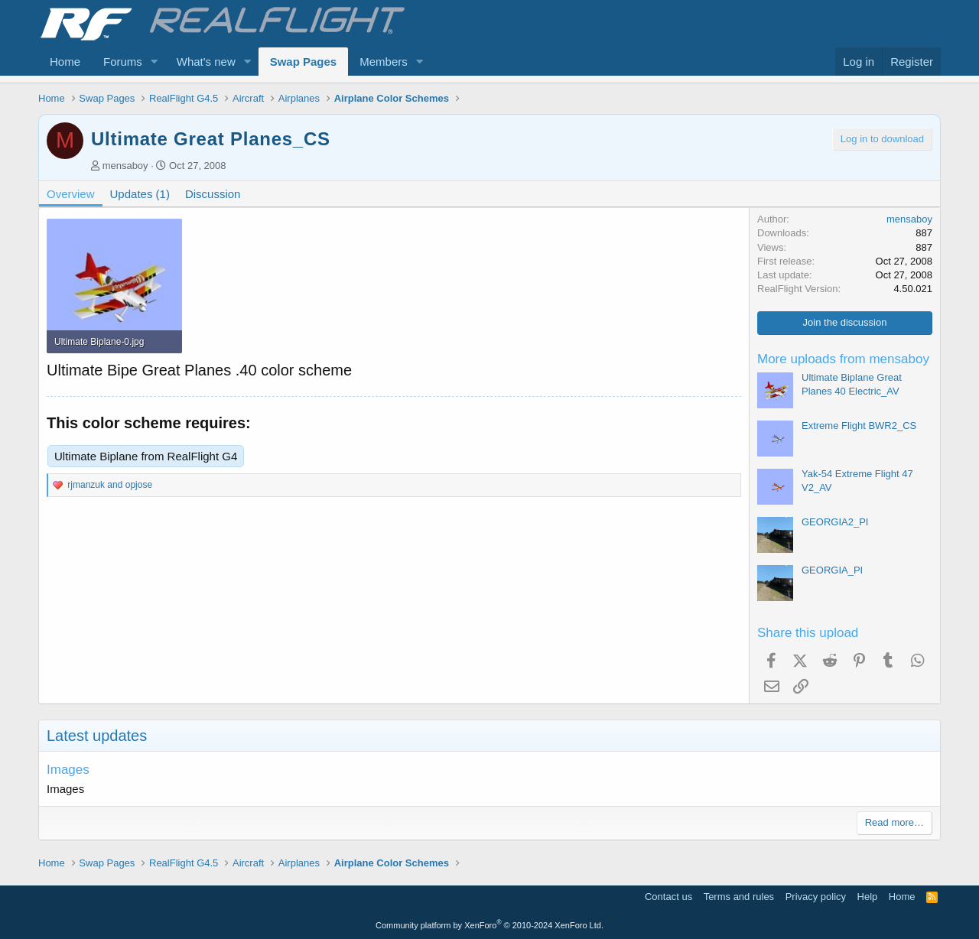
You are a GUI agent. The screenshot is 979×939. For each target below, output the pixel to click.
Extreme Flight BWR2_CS (859, 425)
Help (867, 896)
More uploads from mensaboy (843, 359)
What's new (206, 61)
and (109, 484)
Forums (122, 61)
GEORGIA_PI (832, 570)
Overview (71, 193)
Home (65, 61)
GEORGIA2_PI (835, 522)
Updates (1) (140, 193)
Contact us (668, 896)
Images (68, 769)
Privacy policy (815, 896)
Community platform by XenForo (489, 925)
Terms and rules (739, 896)
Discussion (213, 193)
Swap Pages (303, 61)
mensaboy (125, 165)
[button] (154, 61)
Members (383, 61)
